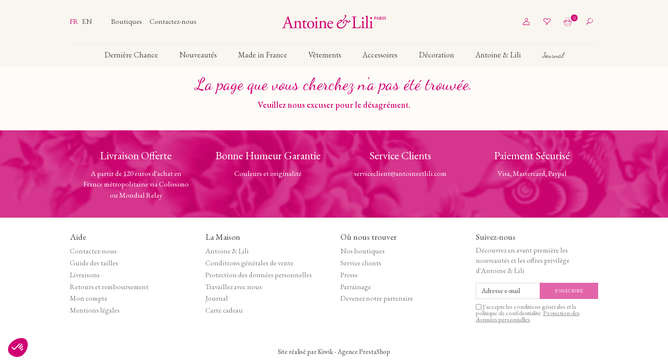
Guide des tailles (94, 262)
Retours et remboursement (109, 286)
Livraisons (85, 274)
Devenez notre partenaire (376, 298)
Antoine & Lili (227, 251)
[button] (18, 347)
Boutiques (127, 21)
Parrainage (355, 286)
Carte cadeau (224, 310)
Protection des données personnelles (258, 274)
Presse (349, 274)
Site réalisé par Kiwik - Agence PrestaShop (334, 351)
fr (75, 21)
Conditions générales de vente (249, 262)
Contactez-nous (173, 21)
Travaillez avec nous (233, 286)
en (87, 21)
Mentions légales (95, 310)
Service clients (360, 262)
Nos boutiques (362, 251)
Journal (216, 298)
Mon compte (88, 298)
